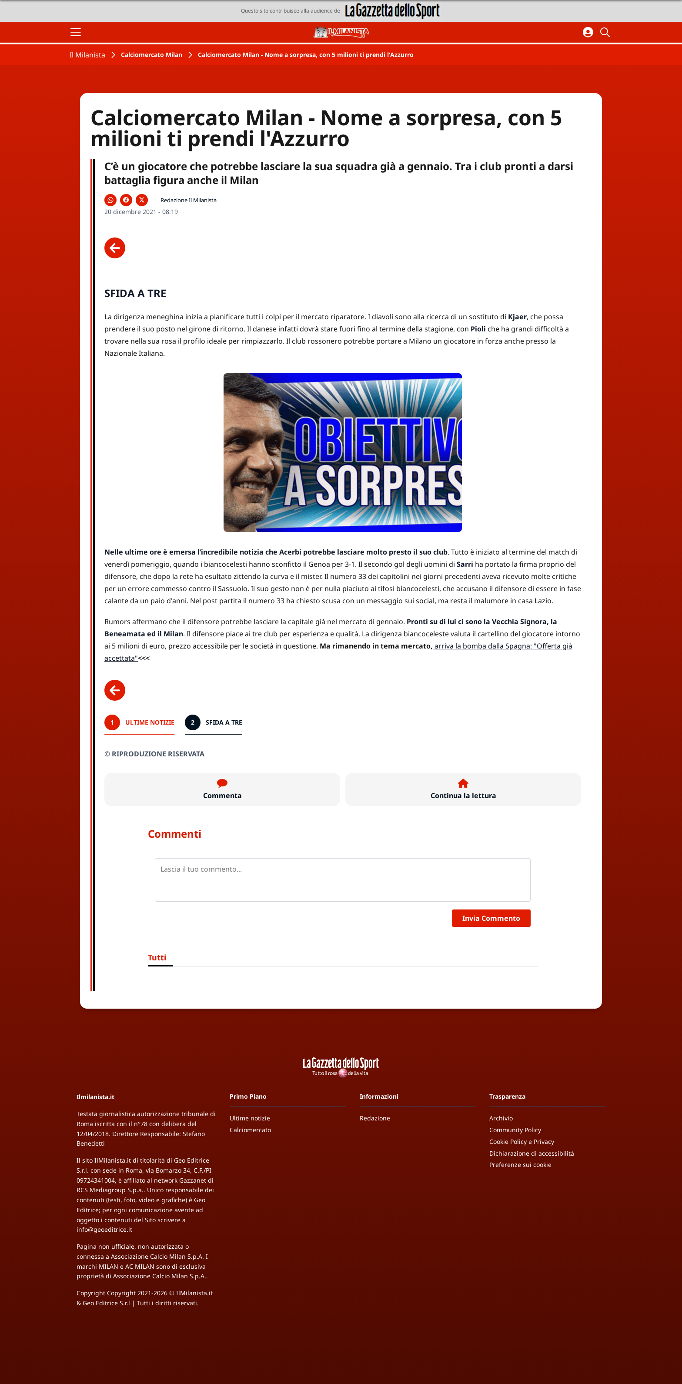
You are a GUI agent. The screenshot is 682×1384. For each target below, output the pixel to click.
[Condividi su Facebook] (126, 200)
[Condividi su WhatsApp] (110, 200)
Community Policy (515, 1130)
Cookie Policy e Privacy (521, 1141)
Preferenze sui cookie (520, 1164)
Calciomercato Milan (151, 54)
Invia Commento (491, 918)
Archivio (501, 1118)
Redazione (375, 1118)
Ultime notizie (250, 1118)
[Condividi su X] (142, 200)
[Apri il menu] (76, 32)
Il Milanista (87, 55)
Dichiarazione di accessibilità (531, 1153)
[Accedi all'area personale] (588, 32)
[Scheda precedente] (114, 247)
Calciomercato (250, 1130)
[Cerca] (606, 32)
